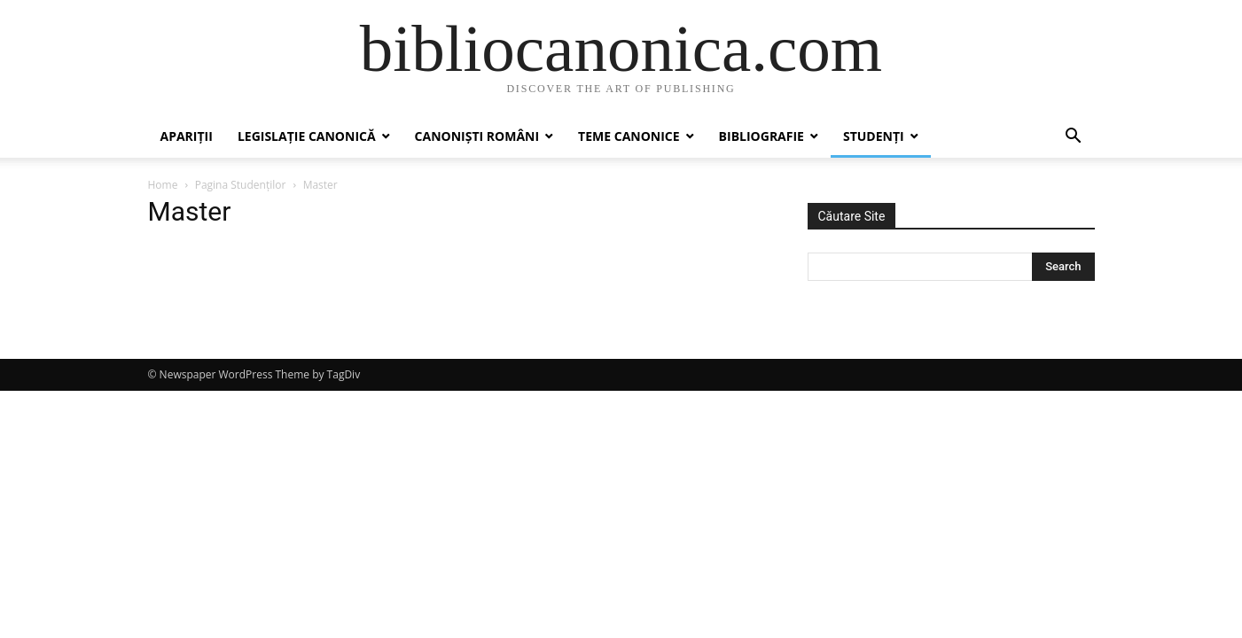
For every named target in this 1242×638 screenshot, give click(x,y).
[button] (1073, 137)
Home (163, 184)
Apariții (186, 136)
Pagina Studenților (240, 184)
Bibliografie (761, 136)
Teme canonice (629, 136)
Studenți (873, 136)
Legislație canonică (307, 136)
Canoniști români (477, 136)
